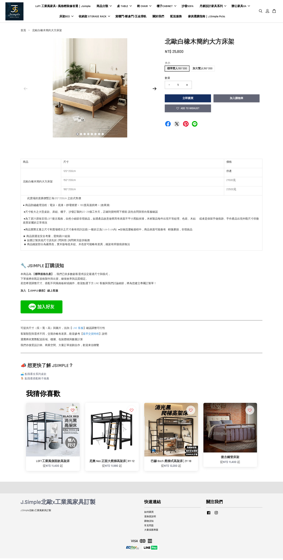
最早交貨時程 (91, 335)
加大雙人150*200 (202, 70)
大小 (167, 64)
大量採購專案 (151, 531)
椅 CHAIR (144, 7)
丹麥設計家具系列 (213, 7)
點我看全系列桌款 (35, 375)
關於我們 (158, 17)
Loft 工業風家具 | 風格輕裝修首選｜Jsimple (62, 7)
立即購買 (187, 100)
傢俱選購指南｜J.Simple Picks (206, 17)
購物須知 (149, 522)
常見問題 (149, 527)
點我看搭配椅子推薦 (37, 380)
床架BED (66, 17)
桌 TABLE (124, 7)
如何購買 (149, 513)
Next (154, 90)
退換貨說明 (150, 518)
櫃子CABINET (166, 7)
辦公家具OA (241, 7)
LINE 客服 (78, 329)
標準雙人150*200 (177, 70)
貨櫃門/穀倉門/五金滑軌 (130, 17)
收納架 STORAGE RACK (94, 17)
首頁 (23, 32)
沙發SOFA (187, 7)
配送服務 (176, 17)
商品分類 (104, 7)
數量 (167, 79)
